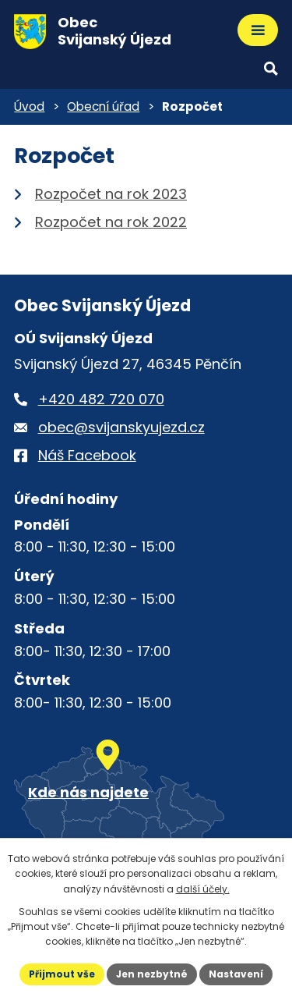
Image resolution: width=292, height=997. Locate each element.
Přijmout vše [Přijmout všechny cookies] (62, 974)
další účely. (203, 889)
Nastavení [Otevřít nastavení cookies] (236, 974)
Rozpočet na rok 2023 (111, 194)
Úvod (29, 106)
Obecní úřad (103, 106)
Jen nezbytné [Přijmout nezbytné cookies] (152, 974)
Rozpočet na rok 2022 (111, 222)
